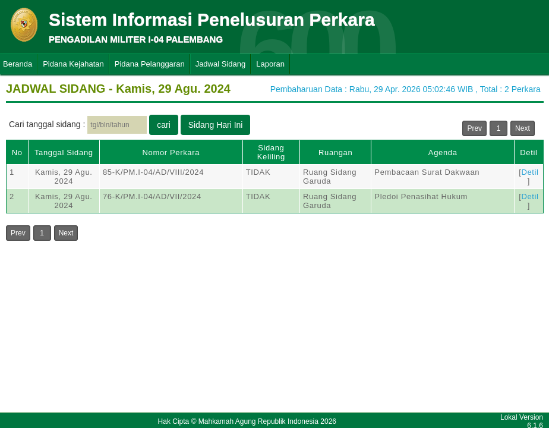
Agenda (442, 152)
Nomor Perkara (171, 152)
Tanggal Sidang (63, 152)
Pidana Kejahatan (73, 63)
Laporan (270, 63)
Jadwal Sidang (220, 63)
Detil (528, 152)
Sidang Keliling (271, 152)
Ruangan (335, 152)
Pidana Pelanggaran (150, 63)
